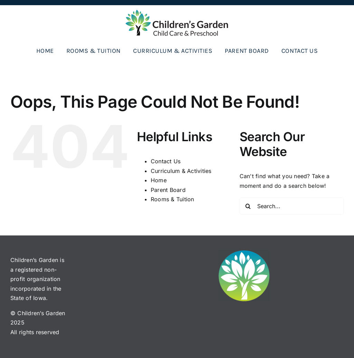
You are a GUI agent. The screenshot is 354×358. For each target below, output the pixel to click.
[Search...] (292, 206)
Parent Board (168, 189)
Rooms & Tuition (172, 199)
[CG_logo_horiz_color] (177, 12)
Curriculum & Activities (181, 170)
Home (159, 180)
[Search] (248, 206)
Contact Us (165, 161)
